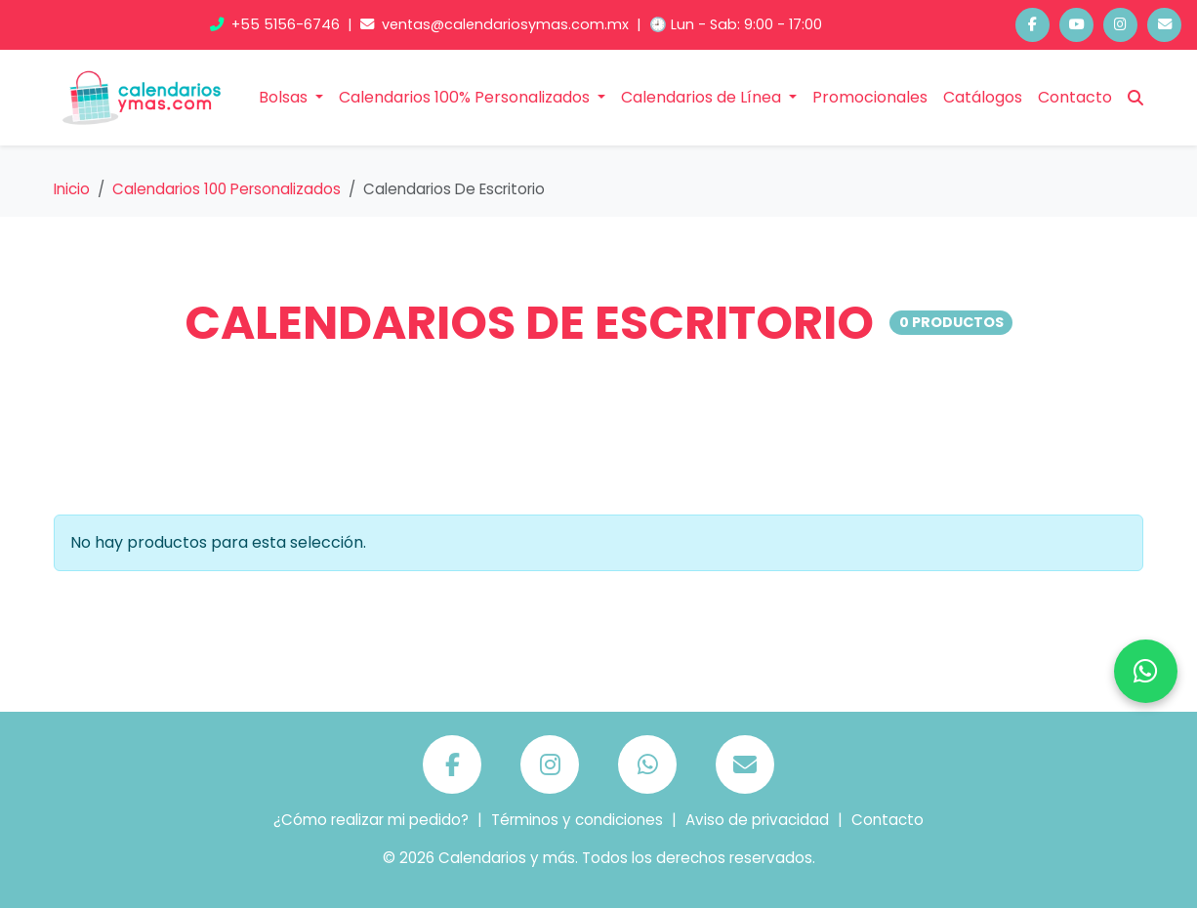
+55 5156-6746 (277, 24)
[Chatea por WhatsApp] (1145, 671)
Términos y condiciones (577, 819)
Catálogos (982, 97)
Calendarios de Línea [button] (703, 97)
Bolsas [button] (285, 97)
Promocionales (870, 97)
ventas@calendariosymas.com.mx (496, 24)
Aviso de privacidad (757, 819)
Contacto (1075, 97)
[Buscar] (1135, 97)
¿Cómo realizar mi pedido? (371, 819)
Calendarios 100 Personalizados (226, 189)
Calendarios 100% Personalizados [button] (466, 97)
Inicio (72, 189)
